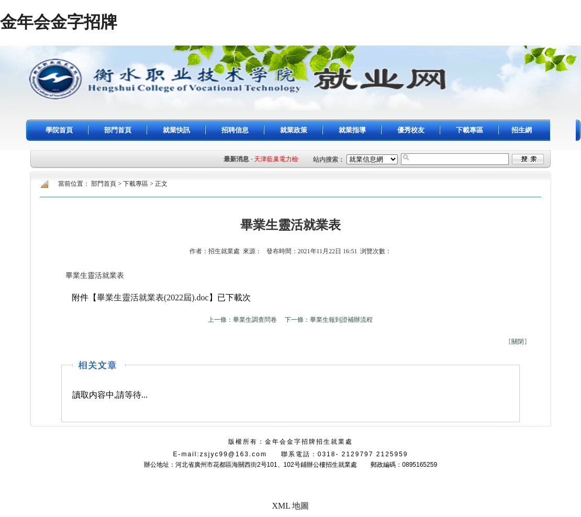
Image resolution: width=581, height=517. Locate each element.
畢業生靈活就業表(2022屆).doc (153, 297)
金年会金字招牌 (58, 22)
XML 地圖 (290, 505)
